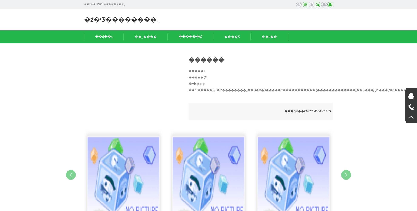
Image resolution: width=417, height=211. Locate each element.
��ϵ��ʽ (270, 36)
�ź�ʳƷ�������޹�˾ (122, 19)
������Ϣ (190, 36)
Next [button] (346, 175)
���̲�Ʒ (232, 36)
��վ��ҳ (104, 36)
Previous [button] (71, 175)
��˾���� (146, 36)
